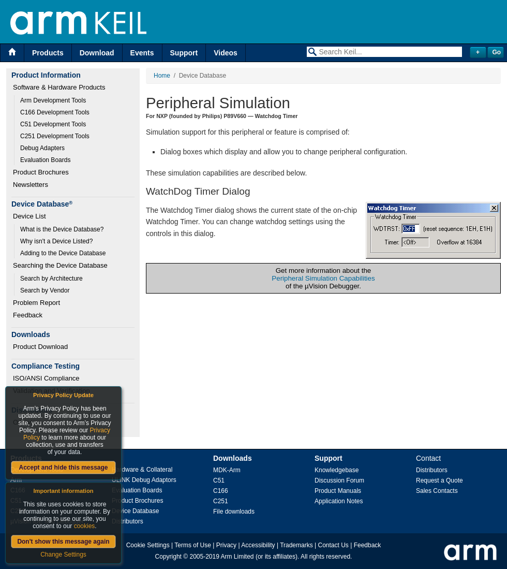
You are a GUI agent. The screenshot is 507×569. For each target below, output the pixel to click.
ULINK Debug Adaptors (144, 480)
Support (184, 53)
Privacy (226, 545)
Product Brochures (41, 172)
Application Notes (339, 501)
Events (142, 53)
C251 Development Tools (55, 136)
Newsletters (30, 184)
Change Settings (63, 554)
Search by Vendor (44, 290)
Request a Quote (439, 480)
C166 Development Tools (55, 112)
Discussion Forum (339, 480)
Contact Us (333, 545)
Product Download (40, 347)
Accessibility (258, 545)
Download (97, 53)
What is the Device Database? (61, 229)
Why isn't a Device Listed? (56, 241)
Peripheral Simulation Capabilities (323, 278)
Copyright (168, 556)
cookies (84, 526)
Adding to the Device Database (63, 253)
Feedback (27, 315)
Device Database (135, 511)
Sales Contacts (437, 490)
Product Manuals (338, 490)
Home (162, 75)
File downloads (234, 511)
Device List (29, 216)
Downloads (232, 458)
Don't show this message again (63, 541)
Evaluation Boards (45, 160)
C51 (219, 480)
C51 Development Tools (53, 124)
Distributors (127, 521)
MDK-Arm (227, 470)
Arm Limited (237, 556)
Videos (225, 53)
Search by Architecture (51, 278)
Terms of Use (192, 545)
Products (48, 53)
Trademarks (296, 545)
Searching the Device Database (60, 265)
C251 (220, 501)
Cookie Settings (148, 545)
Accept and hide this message (63, 467)
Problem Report (36, 303)
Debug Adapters (42, 148)
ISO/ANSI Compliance (46, 378)
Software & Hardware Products (59, 87)
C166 (220, 490)
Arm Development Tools (53, 100)
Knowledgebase (337, 470)
